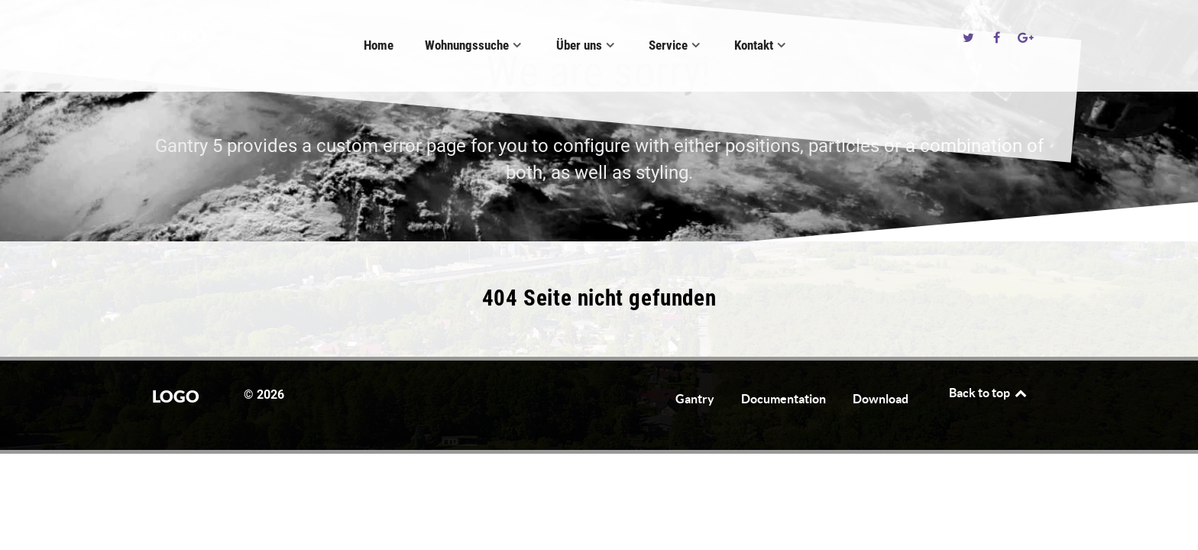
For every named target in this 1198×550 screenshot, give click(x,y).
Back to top (988, 393)
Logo (183, 35)
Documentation (783, 399)
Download (880, 399)
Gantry (694, 399)
